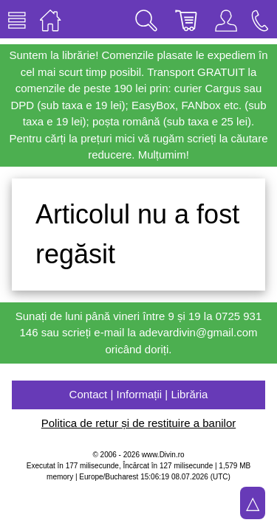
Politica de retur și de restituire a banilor (138, 423)
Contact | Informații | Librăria (138, 394)
